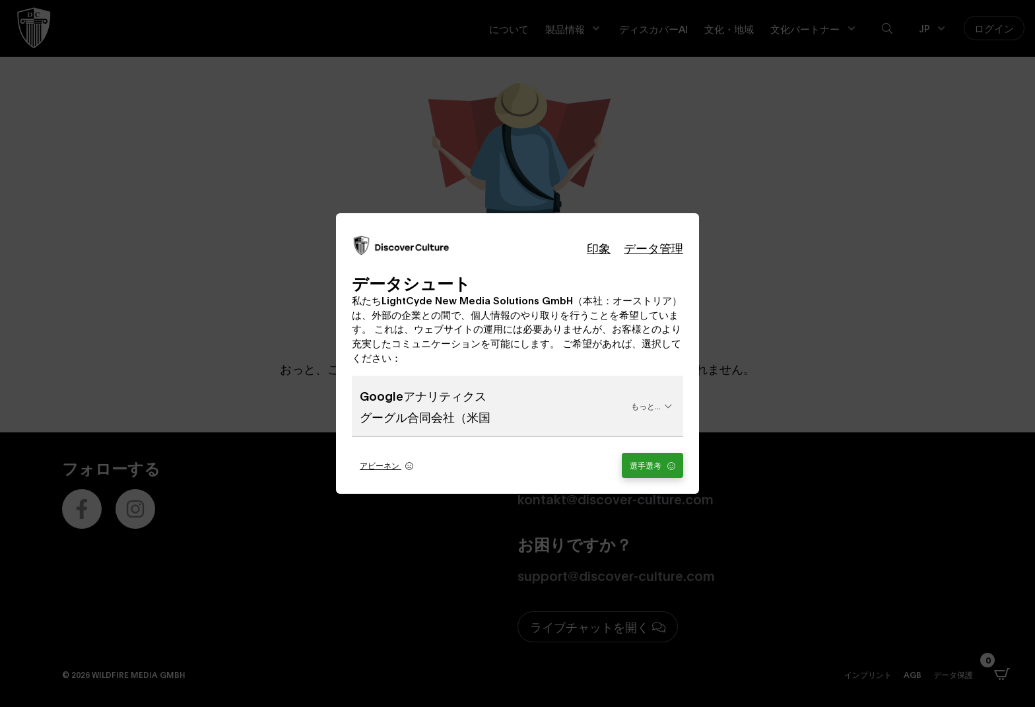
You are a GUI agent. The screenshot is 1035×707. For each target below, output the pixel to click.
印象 (599, 247)
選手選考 (652, 465)
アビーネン (386, 465)
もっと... (651, 406)
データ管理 (653, 247)
